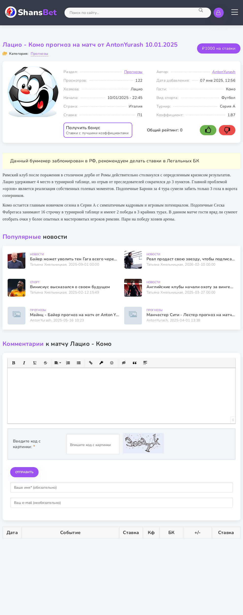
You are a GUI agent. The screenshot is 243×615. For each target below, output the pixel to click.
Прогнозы (39, 53)
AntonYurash (223, 71)
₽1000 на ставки (218, 48)
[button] (13, 363)
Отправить (24, 472)
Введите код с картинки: (27, 444)
